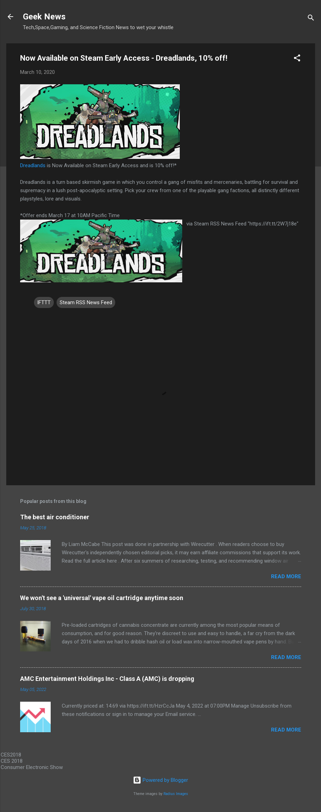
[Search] (311, 18)
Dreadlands (32, 165)
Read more (286, 576)
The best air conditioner (54, 517)
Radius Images (175, 794)
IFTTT (44, 302)
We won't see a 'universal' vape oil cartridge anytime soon (101, 597)
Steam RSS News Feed (86, 302)
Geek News (44, 17)
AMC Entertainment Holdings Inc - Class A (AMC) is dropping (107, 678)
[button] (297, 59)
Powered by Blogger (160, 780)
